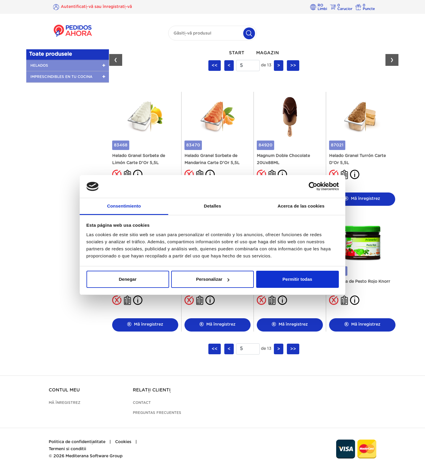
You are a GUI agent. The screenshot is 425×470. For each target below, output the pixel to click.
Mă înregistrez (362, 198)
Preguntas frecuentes (157, 412)
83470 (193, 145)
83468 (121, 145)
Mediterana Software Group (94, 456)
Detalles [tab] (212, 205)
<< (215, 65)
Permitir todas (297, 279)
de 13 (266, 65)
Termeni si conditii (67, 449)
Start (236, 53)
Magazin (267, 53)
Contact (142, 402)
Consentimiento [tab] (124, 205)
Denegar (127, 279)
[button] (67, 65)
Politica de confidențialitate (77, 442)
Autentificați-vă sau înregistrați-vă (96, 7)
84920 (265, 145)
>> (293, 65)
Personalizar (212, 279)
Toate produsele (50, 54)
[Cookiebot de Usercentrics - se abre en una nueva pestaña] (313, 186)
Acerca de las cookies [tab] (301, 205)
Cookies (123, 442)
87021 (337, 145)
